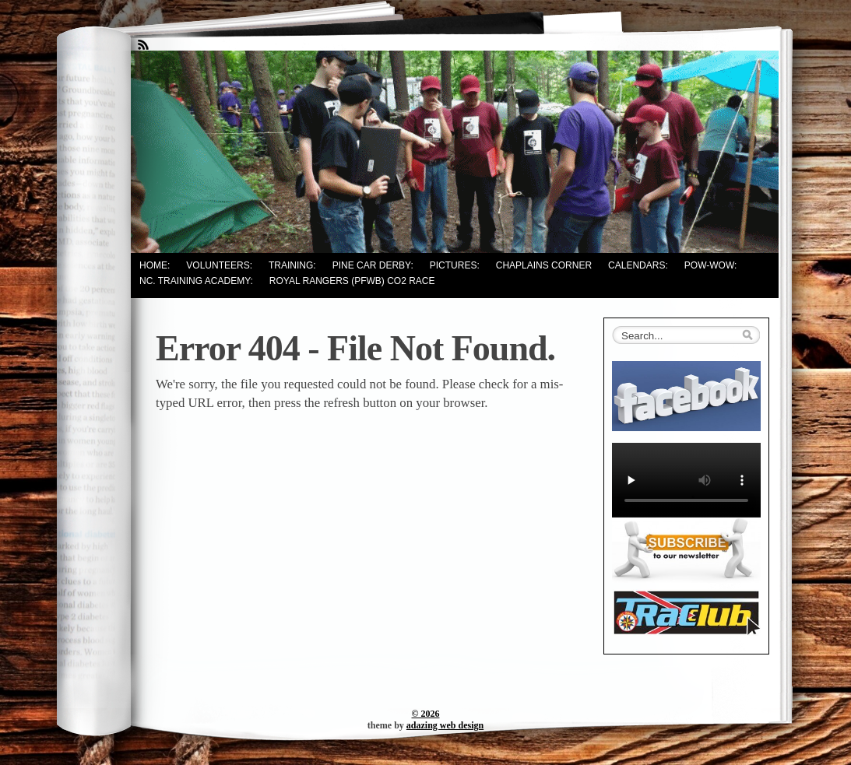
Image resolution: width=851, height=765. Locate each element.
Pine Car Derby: (372, 265)
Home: (154, 265)
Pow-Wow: (710, 265)
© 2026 (426, 713)
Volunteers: (219, 265)
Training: (292, 265)
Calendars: (638, 265)
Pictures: (455, 265)
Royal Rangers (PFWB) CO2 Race (352, 280)
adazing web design (445, 725)
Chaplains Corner (544, 265)
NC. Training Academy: (196, 280)
